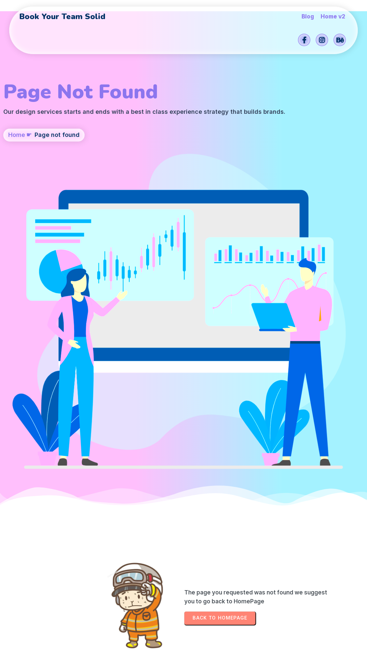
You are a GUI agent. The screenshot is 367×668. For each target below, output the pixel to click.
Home (16, 174)
